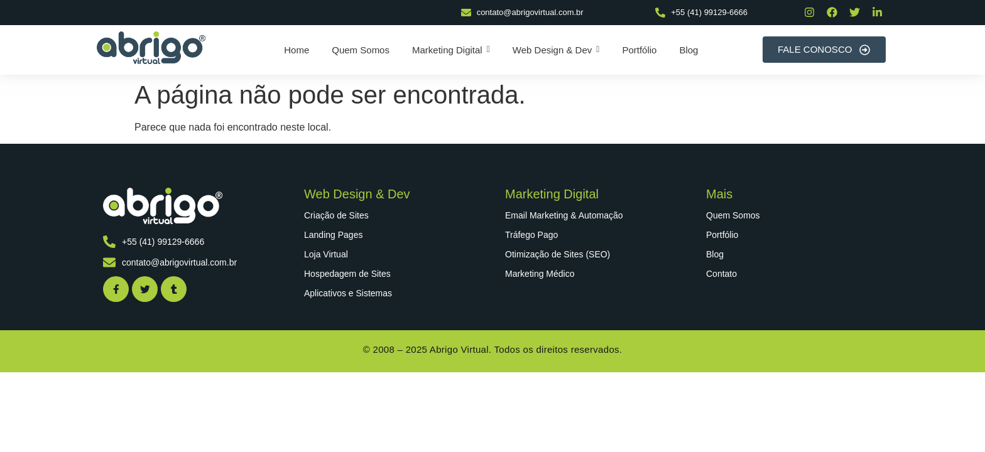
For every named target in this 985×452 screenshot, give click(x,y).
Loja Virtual (326, 254)
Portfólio (722, 235)
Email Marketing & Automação (564, 215)
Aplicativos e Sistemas (348, 293)
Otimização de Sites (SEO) (557, 254)
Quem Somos (733, 215)
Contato (721, 274)
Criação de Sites (336, 215)
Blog (715, 254)
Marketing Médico (540, 274)
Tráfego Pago (531, 235)
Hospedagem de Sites (347, 274)
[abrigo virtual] (151, 47)
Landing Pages (333, 235)
